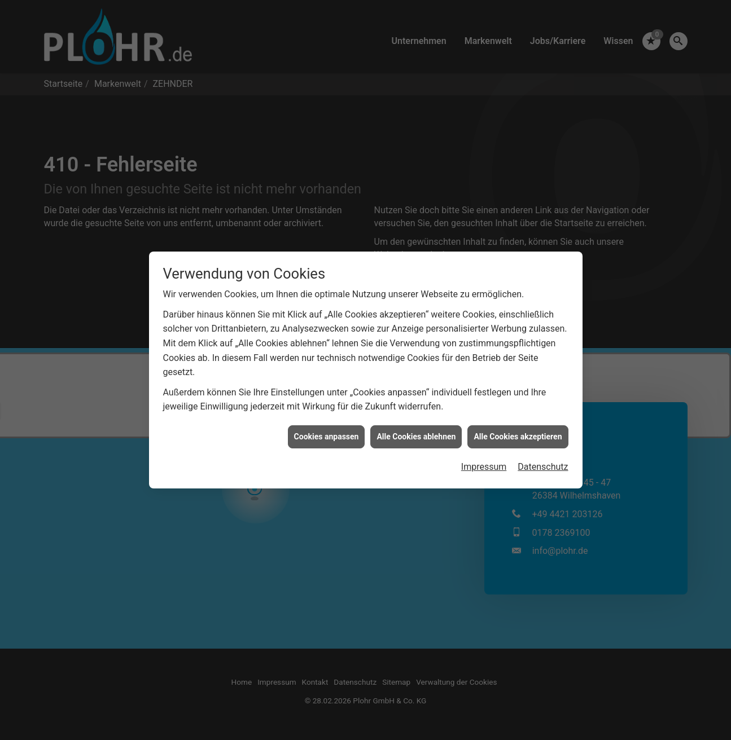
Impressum (484, 460)
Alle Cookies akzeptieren (518, 429)
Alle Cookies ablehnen (416, 429)
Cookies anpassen (326, 429)
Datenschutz (543, 460)
